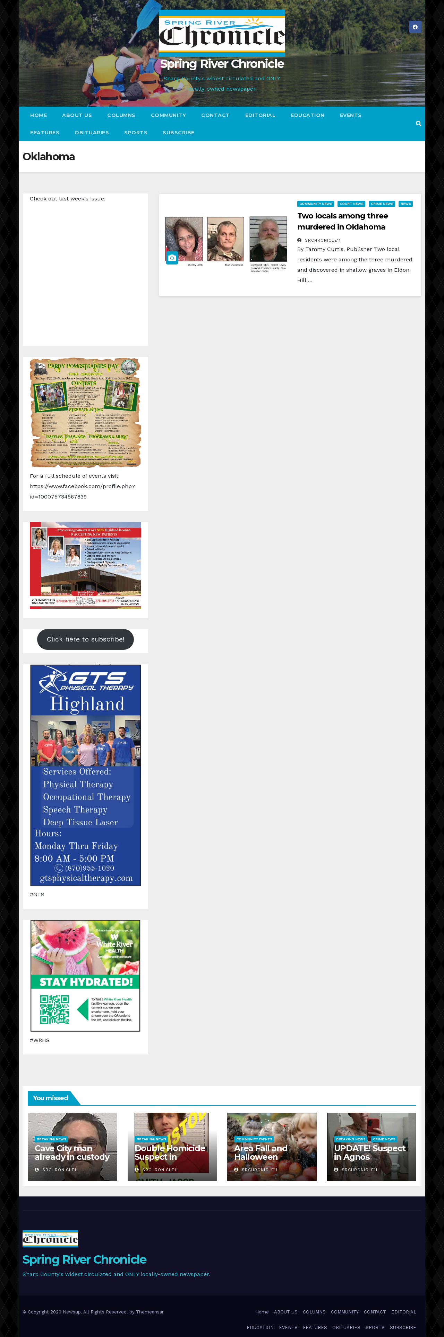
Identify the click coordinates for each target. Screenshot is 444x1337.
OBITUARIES (92, 132)
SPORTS (135, 132)
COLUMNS (121, 115)
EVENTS (351, 115)
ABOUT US (77, 115)
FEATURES (44, 132)
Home (38, 115)
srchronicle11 (319, 240)
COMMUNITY (168, 115)
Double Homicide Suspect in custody (170, 1156)
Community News (315, 204)
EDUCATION (308, 115)
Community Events (254, 1139)
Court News (351, 204)
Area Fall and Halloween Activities (260, 1156)
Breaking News (51, 1139)
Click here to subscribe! (86, 639)
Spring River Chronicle (222, 63)
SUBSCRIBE (179, 132)
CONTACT (215, 115)
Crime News (382, 204)
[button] (418, 123)
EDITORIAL (260, 115)
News (406, 204)
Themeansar (150, 1311)
